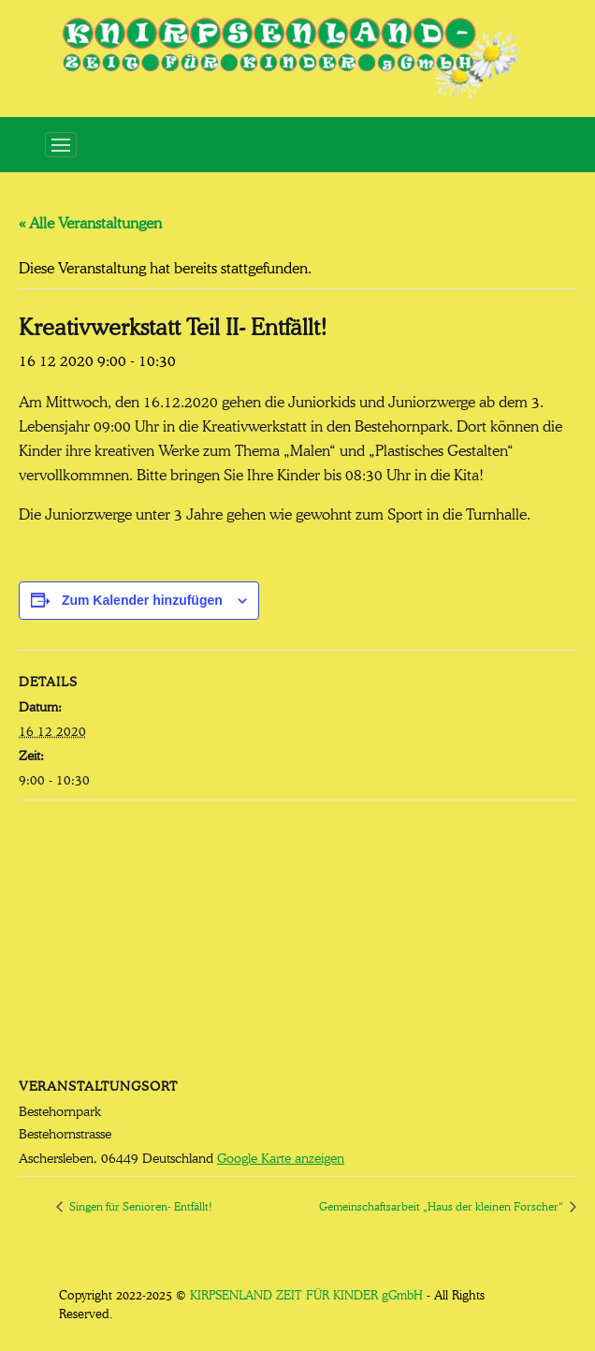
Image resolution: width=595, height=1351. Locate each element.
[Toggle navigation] (61, 145)
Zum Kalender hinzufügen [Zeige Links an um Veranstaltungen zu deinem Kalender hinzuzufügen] (142, 600)
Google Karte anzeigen (280, 1156)
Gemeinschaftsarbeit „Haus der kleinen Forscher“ (442, 1205)
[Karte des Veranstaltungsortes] (297, 936)
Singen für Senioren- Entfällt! (139, 1205)
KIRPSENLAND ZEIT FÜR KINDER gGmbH (306, 1293)
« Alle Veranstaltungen (90, 221)
